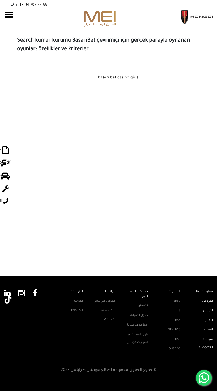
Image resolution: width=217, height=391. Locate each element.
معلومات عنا (204, 291)
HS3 (177, 339)
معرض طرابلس (104, 301)
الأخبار (209, 320)
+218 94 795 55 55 (30, 5)
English (77, 310)
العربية (78, 301)
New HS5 (174, 329)
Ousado (174, 348)
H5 (178, 358)
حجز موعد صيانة (137, 325)
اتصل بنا (207, 329)
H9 (178, 310)
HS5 (177, 320)
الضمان (143, 306)
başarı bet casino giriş (118, 78)
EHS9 (176, 301)
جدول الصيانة (139, 315)
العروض (207, 301)
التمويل (208, 310)
